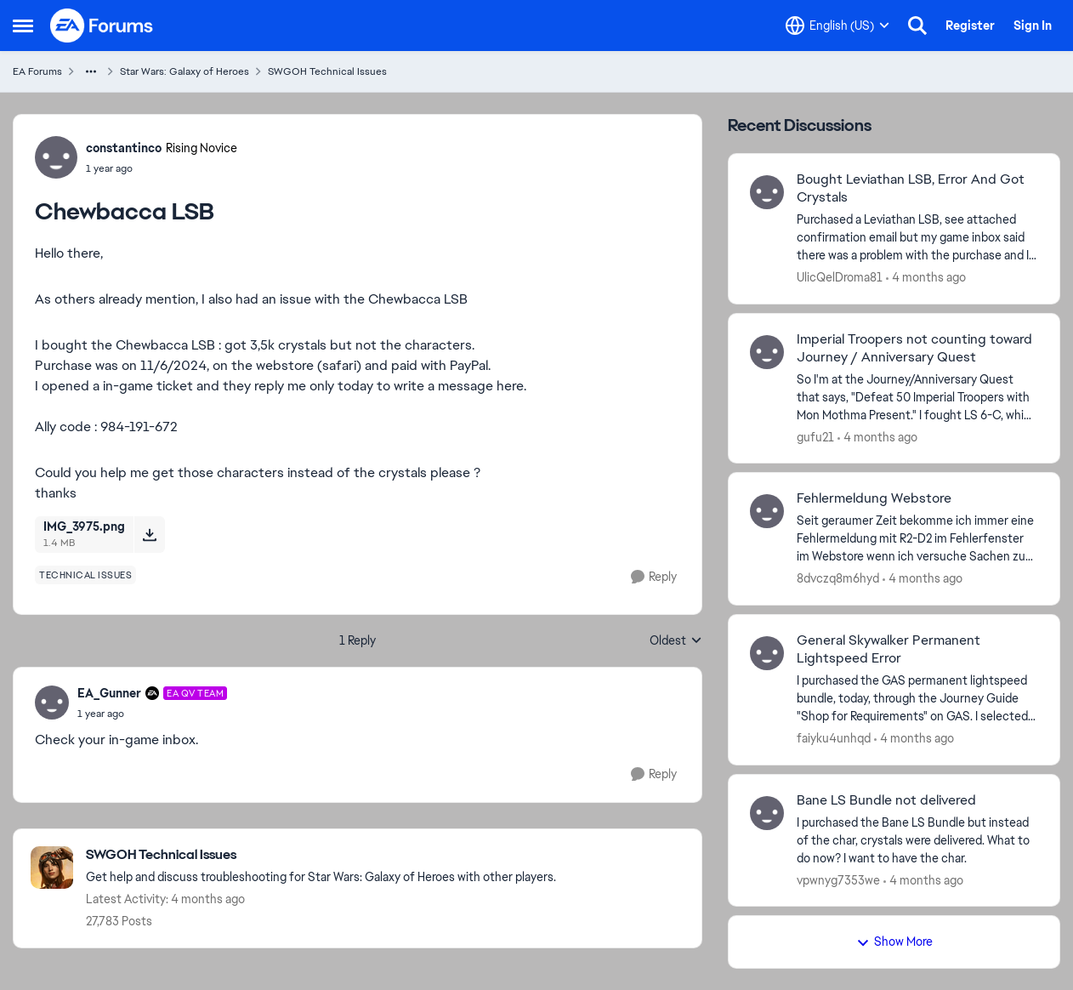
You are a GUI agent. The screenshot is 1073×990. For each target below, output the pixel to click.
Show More (894, 941)
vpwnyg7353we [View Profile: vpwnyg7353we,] (838, 879)
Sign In (1032, 25)
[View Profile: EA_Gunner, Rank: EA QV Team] (52, 703)
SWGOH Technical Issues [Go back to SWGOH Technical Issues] (327, 71)
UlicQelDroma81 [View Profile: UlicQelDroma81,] (840, 277)
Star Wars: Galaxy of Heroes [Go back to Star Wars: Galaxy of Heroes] (184, 71)
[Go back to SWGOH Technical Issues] (321, 855)
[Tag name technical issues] (85, 575)
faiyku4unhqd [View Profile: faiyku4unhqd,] (834, 738)
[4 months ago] (926, 278)
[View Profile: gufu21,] (767, 352)
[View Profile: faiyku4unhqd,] (767, 653)
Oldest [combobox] (676, 641)
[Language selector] (837, 26)
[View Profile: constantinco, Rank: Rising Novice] (56, 157)
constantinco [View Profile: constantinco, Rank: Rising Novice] (124, 148)
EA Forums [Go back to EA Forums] (37, 71)
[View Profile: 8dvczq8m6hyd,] (767, 511)
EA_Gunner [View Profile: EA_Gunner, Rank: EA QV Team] (109, 693)
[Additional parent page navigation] (91, 71)
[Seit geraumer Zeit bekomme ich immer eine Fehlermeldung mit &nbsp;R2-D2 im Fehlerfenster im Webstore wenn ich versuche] (917, 539)
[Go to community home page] (102, 26)
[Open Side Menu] (23, 25)
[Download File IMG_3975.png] (149, 534)
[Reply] (653, 577)
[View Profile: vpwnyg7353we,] (767, 813)
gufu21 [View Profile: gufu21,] (815, 436)
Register (970, 25)
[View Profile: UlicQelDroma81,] (767, 192)
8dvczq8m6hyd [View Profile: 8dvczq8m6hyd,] (838, 578)
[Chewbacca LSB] (152, 713)
